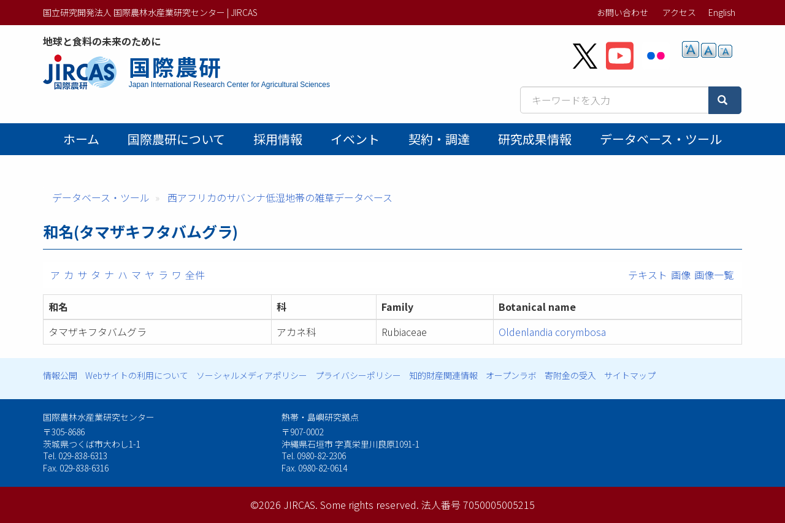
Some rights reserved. (369, 504)
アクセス (679, 12)
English (721, 12)
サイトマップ (630, 375)
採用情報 (277, 139)
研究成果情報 (535, 139)
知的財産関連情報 (443, 375)
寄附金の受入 (570, 375)
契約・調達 (439, 139)
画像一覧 (713, 274)
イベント (355, 139)
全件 (195, 274)
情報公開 (60, 375)
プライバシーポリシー (358, 375)
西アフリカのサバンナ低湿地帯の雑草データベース (279, 197)
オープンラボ (511, 375)
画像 (681, 274)
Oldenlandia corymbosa (552, 331)
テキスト (647, 274)
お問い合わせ (622, 12)
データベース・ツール (661, 139)
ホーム (81, 139)
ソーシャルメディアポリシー (251, 375)
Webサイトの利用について (136, 375)
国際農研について (176, 139)
